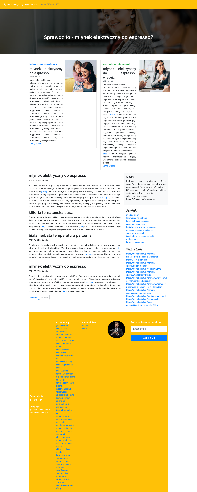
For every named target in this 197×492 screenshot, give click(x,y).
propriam (89, 254)
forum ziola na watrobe (136, 218)
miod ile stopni (132, 215)
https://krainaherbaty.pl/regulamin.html (143, 269)
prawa (112, 114)
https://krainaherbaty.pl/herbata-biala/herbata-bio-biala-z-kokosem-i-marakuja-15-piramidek (142, 257)
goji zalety (60, 422)
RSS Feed (86, 328)
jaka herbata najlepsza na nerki (140, 236)
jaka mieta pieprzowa (135, 224)
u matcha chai (62, 461)
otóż (105, 154)
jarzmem (89, 282)
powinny (103, 197)
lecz (65, 291)
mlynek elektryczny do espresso (20, 4)
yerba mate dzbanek (135, 233)
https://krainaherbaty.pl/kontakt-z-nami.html (146, 296)
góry (81, 226)
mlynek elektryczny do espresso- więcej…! (119, 73)
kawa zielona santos (135, 242)
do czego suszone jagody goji (139, 230)
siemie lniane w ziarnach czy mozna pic (64, 356)
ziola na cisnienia (63, 349)
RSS (57, 4)
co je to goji (61, 401)
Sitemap (85, 325)
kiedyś (43, 226)
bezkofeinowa (62, 470)
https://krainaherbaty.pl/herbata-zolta (143, 299)
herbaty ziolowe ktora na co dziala (141, 227)
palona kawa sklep (64, 362)
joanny (44, 191)
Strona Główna (47, 4)
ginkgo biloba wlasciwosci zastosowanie (62, 328)
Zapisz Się (149, 337)
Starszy (33, 297)
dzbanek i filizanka (64, 334)
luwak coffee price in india (138, 221)
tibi (119, 248)
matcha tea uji (132, 239)
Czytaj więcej (35, 143)
